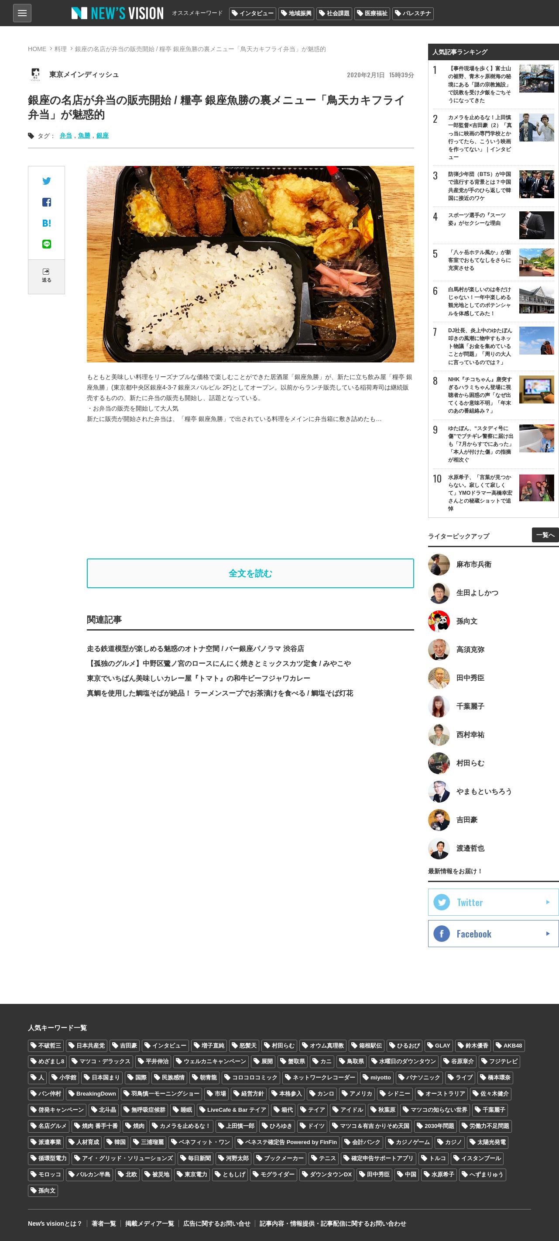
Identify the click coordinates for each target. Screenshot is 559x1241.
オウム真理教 (327, 1045)
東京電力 (196, 1174)
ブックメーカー (284, 1158)
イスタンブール (481, 1158)
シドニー (399, 1093)
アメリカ (361, 1093)
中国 (410, 1174)
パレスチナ (417, 13)
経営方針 (252, 1093)
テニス (327, 1158)
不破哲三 (49, 1045)
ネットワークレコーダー (324, 1077)
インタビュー (257, 13)
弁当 (66, 135)
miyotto (380, 1077)
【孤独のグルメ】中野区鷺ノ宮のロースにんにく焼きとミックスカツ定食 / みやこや (219, 663)
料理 (61, 48)
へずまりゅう (487, 1174)
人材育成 (87, 1142)
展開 (267, 1061)
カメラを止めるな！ (185, 1126)
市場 (220, 1093)
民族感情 (173, 1077)
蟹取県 (296, 1061)
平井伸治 (157, 1061)
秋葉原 (386, 1110)
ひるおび (408, 1045)
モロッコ (49, 1174)
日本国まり (106, 1077)
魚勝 (84, 135)
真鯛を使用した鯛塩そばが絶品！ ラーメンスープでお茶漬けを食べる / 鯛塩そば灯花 (220, 693)
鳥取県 (355, 1061)
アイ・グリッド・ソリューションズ (127, 1158)
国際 (141, 1077)
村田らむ (283, 1045)
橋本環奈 (499, 1077)
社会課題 (338, 13)
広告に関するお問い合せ (216, 1223)
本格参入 (290, 1093)
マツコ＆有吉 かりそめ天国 (375, 1126)
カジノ (453, 1142)
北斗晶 (107, 1110)
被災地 (160, 1174)
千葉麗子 (494, 1110)
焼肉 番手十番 (100, 1126)
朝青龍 (208, 1077)
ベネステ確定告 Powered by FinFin (291, 1142)
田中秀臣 (378, 1174)
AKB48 (513, 1045)
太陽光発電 (491, 1142)
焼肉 (138, 1126)
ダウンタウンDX (331, 1174)
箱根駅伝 (370, 1045)
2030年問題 (439, 1126)
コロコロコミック (255, 1077)
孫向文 (46, 1190)
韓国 (120, 1142)
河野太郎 (237, 1158)
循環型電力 (52, 1158)
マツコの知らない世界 (439, 1110)
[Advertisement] (257, 491)
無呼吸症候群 (148, 1110)
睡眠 (186, 1110)
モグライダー (278, 1174)
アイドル (351, 1110)
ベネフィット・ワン (204, 1142)
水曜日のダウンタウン (407, 1061)
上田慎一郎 (240, 1126)
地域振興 (300, 13)
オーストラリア (445, 1093)
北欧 (131, 1174)
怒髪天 (248, 1045)
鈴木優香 (477, 1045)
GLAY (442, 1045)
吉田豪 (128, 1045)
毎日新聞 (199, 1158)
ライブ (464, 1077)
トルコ (437, 1158)
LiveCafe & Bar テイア (236, 1110)
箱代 (287, 1110)
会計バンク (366, 1142)
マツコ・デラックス (104, 1061)
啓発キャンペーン (61, 1110)
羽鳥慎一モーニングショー (165, 1093)
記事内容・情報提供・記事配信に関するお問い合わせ (333, 1223)
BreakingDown (96, 1093)
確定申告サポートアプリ (382, 1158)
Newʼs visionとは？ (55, 1223)
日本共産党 (90, 1045)
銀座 (102, 135)
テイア (316, 1110)
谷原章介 (462, 1061)
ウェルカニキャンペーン (215, 1061)
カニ (326, 1061)
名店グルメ (52, 1126)
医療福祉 (376, 13)
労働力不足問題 (489, 1126)
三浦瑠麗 (152, 1142)
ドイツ (316, 1126)
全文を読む (250, 573)
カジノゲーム (413, 1142)
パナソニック (423, 1077)
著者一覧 (104, 1223)
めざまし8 (51, 1061)
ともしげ (234, 1174)
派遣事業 (49, 1142)
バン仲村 (49, 1093)
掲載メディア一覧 (149, 1223)
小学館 (67, 1077)
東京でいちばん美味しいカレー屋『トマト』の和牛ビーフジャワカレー (198, 678)
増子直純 (213, 1045)
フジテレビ (503, 1061)
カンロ (325, 1093)
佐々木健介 (494, 1093)
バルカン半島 (93, 1174)
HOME (37, 48)
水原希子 (443, 1174)
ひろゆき (281, 1126)
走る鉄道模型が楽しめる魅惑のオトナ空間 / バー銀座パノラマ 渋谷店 (195, 648)
